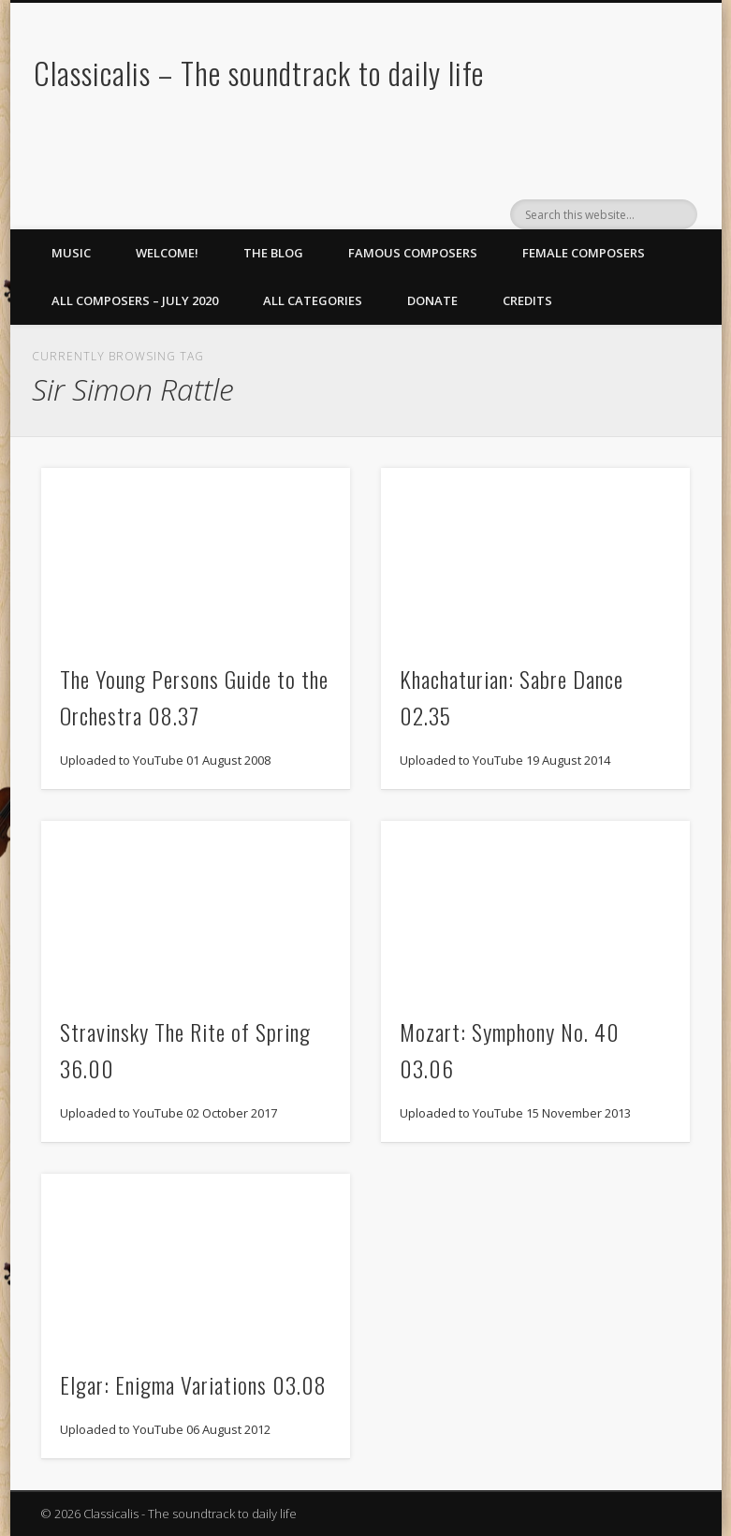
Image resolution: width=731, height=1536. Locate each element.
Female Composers (583, 252)
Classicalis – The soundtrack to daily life (259, 73)
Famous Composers (412, 252)
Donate (432, 300)
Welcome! (167, 252)
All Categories (312, 300)
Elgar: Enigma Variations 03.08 (193, 1384)
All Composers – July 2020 (134, 300)
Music (71, 252)
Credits (527, 300)
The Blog (273, 252)
